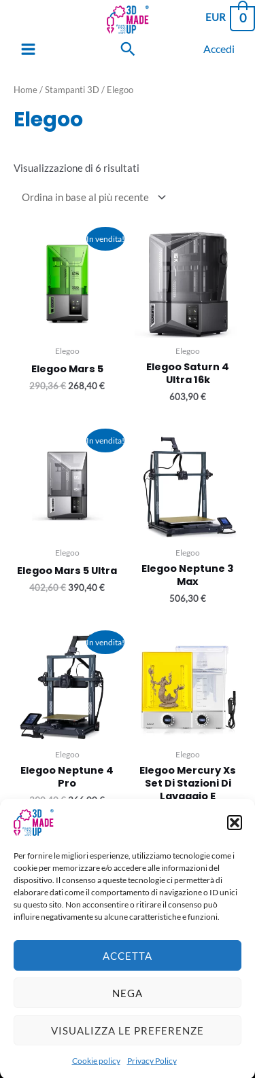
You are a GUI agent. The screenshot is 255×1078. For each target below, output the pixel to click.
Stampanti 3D (72, 89)
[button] (234, 837)
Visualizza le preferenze (127, 1045)
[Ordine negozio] (91, 197)
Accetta (127, 970)
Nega (127, 1007)
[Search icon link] (127, 48)
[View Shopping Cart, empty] (229, 17)
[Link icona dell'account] (219, 49)
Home (25, 89)
